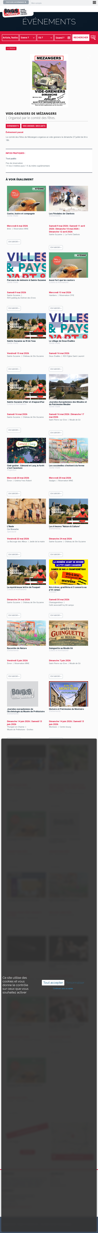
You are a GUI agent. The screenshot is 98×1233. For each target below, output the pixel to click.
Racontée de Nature (17, 648)
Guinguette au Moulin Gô (61, 648)
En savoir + (13, 242)
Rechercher (81, 37)
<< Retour (11, 48)
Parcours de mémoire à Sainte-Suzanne (26, 280)
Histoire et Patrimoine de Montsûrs (66, 709)
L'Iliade (10, 526)
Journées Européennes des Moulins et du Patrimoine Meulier (68, 403)
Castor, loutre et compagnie (21, 213)
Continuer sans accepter (63, 988)
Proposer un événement (16, 2)
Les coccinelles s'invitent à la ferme (66, 465)
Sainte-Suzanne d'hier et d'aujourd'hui (25, 402)
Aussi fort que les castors (62, 280)
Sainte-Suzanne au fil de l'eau (21, 341)
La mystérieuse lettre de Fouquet (23, 587)
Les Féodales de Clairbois (61, 213)
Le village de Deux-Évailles (62, 341)
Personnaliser (75, 982)
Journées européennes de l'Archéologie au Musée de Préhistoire (26, 710)
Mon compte (36, 3)
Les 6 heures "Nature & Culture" (64, 526)
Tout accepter (53, 982)
